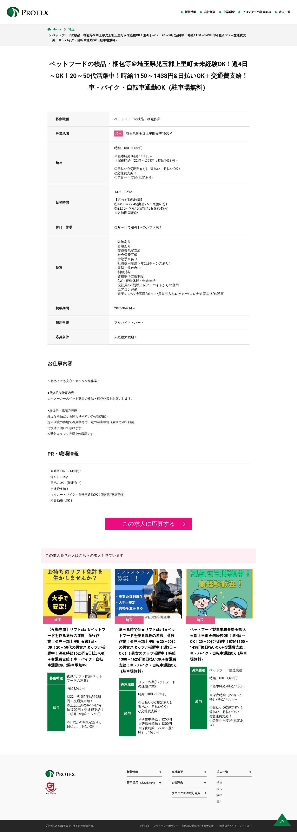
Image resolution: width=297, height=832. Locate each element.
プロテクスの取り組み (256, 12)
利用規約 (145, 825)
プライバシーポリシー (165, 825)
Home (57, 29)
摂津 (219, 782)
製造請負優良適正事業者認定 (198, 825)
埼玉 (71, 29)
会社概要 (210, 12)
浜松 (219, 795)
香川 (219, 801)
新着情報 (190, 12)
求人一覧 (284, 12)
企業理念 (229, 12)
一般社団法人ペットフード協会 (234, 825)
